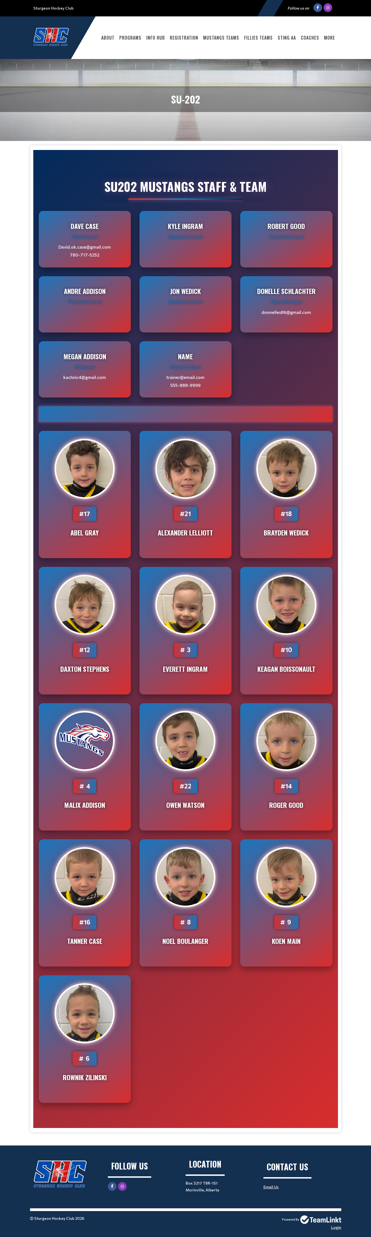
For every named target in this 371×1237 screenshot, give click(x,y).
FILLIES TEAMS (258, 37)
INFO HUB (155, 37)
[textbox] (185, 639)
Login (336, 1227)
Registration (184, 37)
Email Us (271, 1187)
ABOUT (107, 37)
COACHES (310, 37)
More (329, 37)
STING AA (287, 37)
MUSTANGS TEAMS (221, 37)
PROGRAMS (130, 37)
